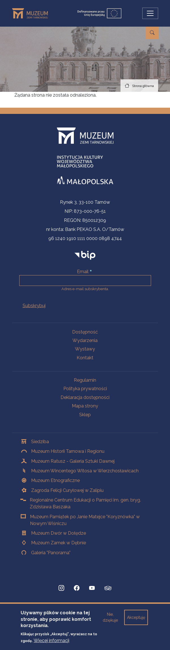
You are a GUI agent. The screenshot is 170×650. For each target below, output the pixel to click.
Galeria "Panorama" (50, 552)
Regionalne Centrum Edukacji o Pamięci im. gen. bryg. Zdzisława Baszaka (85, 503)
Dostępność (85, 332)
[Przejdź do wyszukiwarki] (152, 33)
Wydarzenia (85, 340)
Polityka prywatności (85, 388)
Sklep (85, 414)
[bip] (85, 255)
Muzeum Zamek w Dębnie (58, 542)
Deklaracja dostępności (85, 397)
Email (83, 271)
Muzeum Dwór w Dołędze (58, 533)
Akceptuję (136, 621)
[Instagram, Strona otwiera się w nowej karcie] (61, 588)
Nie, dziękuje (110, 621)
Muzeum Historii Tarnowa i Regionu (67, 451)
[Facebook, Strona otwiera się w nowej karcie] (77, 588)
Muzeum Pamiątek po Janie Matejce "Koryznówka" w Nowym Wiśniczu (85, 520)
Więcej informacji (51, 644)
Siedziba (40, 441)
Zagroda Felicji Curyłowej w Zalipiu (67, 490)
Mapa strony (85, 406)
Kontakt (85, 357)
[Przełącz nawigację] (150, 13)
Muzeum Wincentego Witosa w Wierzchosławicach (85, 470)
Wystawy (85, 349)
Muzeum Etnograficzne (55, 480)
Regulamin (85, 380)
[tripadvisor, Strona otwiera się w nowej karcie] (108, 588)
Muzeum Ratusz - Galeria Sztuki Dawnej (73, 461)
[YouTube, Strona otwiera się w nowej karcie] (92, 588)
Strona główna (143, 86)
